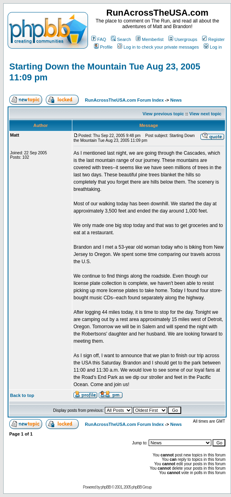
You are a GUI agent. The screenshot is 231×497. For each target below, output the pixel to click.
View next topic (205, 113)
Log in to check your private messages (158, 47)
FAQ (98, 39)
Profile (103, 47)
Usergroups (182, 39)
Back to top (22, 395)
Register (213, 39)
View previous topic (163, 113)
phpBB (106, 487)
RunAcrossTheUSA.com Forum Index (124, 100)
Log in (213, 47)
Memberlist (150, 39)
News (176, 100)
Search (121, 39)
